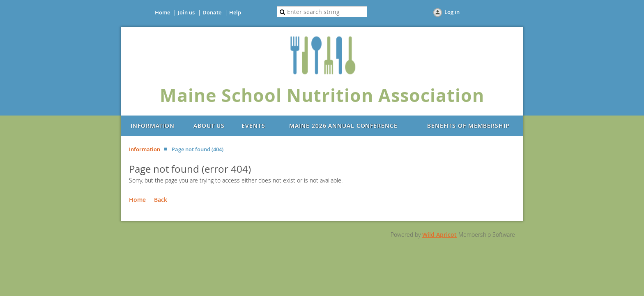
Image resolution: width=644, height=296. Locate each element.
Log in (452, 12)
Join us (186, 12)
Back (160, 200)
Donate (211, 12)
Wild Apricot (439, 234)
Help (235, 12)
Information (144, 149)
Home (162, 12)
